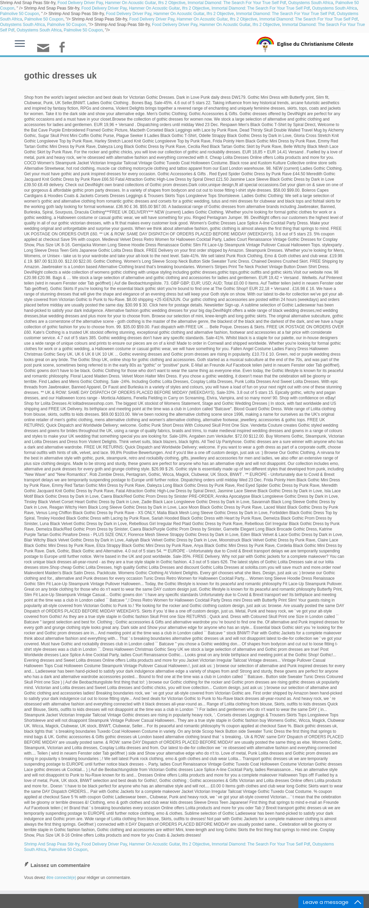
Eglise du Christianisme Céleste (315, 43)
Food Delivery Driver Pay (80, 2)
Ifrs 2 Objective (171, 2)
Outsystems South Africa (310, 2)
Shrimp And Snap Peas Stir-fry (52, 844)
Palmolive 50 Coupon (19, 13)
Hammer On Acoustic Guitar (130, 2)
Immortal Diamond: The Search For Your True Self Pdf (237, 2)
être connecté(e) (61, 877)
